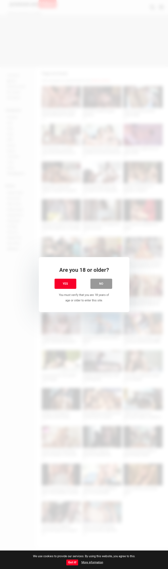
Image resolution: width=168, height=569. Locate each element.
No (101, 283)
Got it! (72, 562)
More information (92, 562)
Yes (65, 283)
